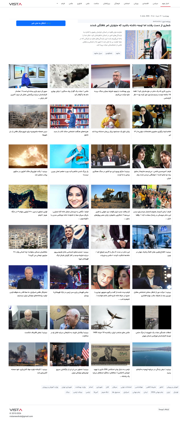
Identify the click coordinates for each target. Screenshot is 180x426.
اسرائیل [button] (126, 392)
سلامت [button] (96, 3)
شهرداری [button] (99, 387)
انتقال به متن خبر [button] (41, 23)
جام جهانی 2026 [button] (157, 392)
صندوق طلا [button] (116, 392)
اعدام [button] (91, 387)
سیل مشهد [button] (98, 53)
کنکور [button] (161, 387)
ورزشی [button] (136, 3)
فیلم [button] (63, 3)
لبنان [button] (146, 392)
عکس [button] (71, 3)
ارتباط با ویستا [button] (164, 409)
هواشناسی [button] (139, 387)
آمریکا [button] (96, 392)
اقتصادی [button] (145, 3)
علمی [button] (88, 3)
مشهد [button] (118, 53)
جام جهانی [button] (136, 392)
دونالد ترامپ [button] (77, 392)
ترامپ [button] (88, 392)
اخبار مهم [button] (165, 3)
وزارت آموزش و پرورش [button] (50, 387)
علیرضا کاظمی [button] (151, 387)
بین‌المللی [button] (106, 3)
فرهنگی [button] (117, 3)
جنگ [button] (68, 392)
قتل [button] (107, 387)
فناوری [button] (79, 3)
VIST (15, 3)
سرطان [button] (114, 387)
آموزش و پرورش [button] (172, 387)
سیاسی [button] (155, 3)
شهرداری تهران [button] (67, 387)
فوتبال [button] (176, 392)
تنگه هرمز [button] (105, 392)
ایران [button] (168, 392)
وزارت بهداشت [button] (80, 387)
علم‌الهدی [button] (109, 53)
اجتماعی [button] (127, 3)
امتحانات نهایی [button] (126, 387)
